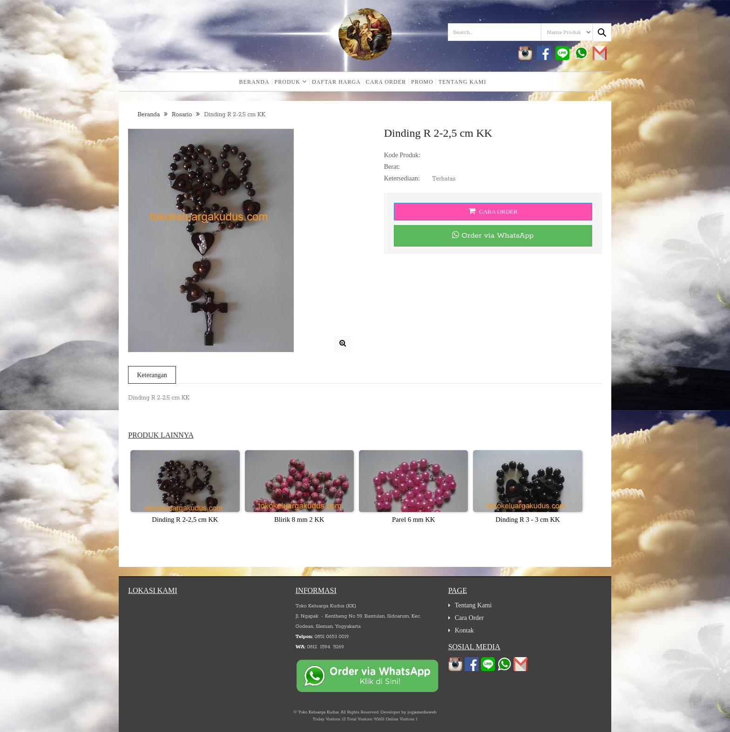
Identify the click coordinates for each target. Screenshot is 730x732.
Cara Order (386, 82)
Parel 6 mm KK (413, 519)
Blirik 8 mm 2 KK (299, 519)
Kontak (464, 630)
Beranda (254, 82)
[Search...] (602, 32)
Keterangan (152, 375)
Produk (291, 82)
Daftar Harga (336, 82)
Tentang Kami (463, 82)
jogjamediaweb (422, 712)
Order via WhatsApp (493, 235)
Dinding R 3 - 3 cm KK (527, 519)
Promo (422, 82)
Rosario (182, 114)
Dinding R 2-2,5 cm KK (185, 519)
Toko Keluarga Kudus (318, 712)
